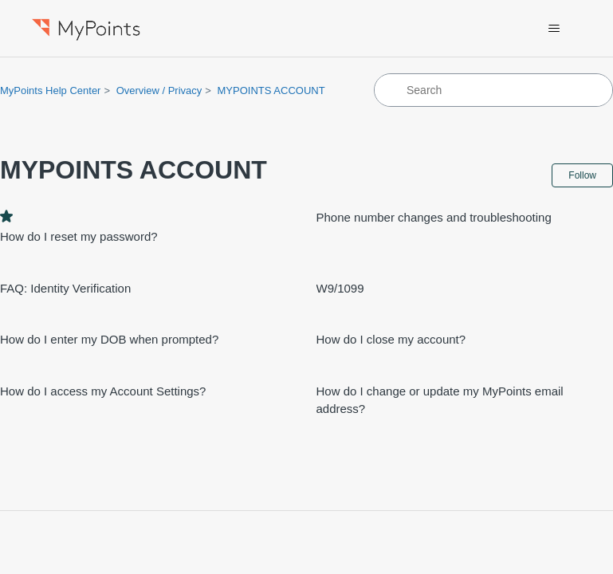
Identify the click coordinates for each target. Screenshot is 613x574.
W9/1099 (340, 288)
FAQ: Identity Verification (65, 288)
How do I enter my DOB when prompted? (109, 339)
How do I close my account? (391, 339)
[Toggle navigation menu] (554, 28)
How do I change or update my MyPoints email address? (440, 400)
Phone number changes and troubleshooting (434, 217)
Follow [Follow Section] (582, 175)
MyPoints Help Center (50, 90)
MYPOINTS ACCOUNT (271, 90)
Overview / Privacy (159, 90)
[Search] (493, 90)
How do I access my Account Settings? (103, 391)
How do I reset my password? (79, 236)
